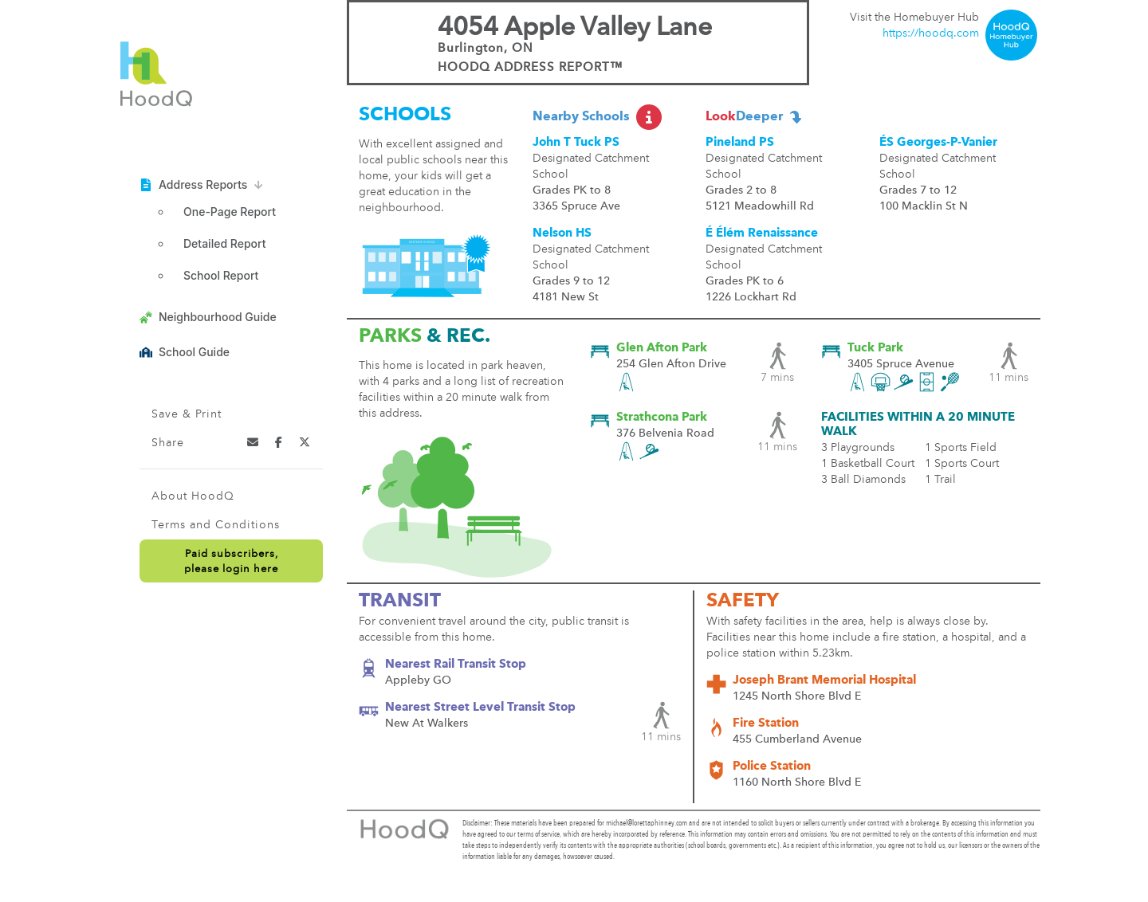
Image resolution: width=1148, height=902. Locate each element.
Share (167, 443)
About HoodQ (192, 496)
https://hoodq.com (931, 33)
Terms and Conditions (215, 525)
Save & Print (186, 414)
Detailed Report (224, 243)
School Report (220, 275)
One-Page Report (229, 211)
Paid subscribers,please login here (231, 562)
